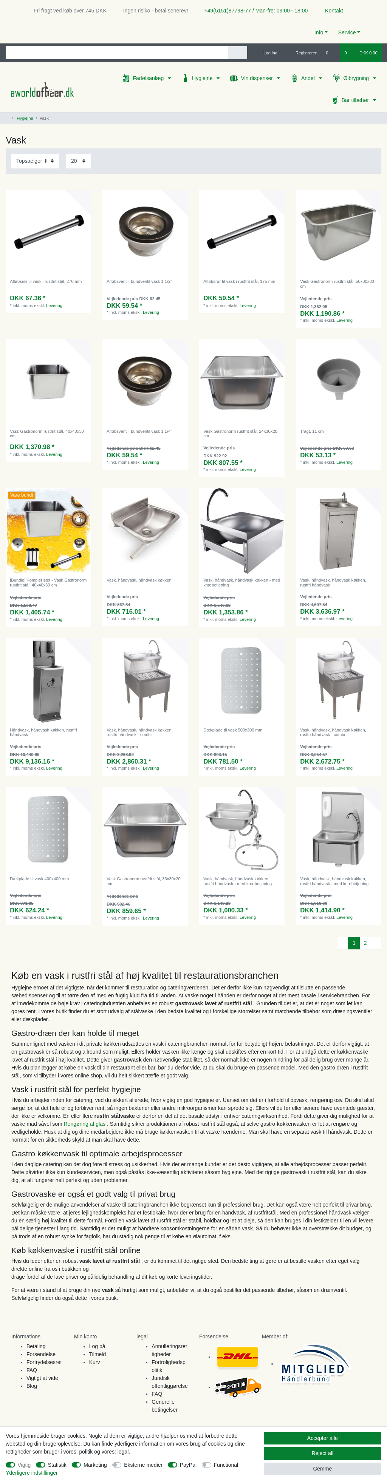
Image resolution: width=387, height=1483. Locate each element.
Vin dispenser (257, 78)
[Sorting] (35, 161)
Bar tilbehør (356, 100)
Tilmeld (97, 1354)
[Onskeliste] (331, 52)
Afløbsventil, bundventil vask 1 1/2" (139, 281)
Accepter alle (322, 1438)
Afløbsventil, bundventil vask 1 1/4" (139, 431)
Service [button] (347, 32)
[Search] (237, 52)
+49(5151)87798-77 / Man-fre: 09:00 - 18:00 (253, 11)
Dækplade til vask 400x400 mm (39, 879)
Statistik (57, 1465)
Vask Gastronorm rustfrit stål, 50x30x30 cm (337, 283)
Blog (31, 1386)
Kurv (94, 1362)
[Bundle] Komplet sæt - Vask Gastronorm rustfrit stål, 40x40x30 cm (48, 582)
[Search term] (117, 52)
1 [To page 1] (354, 943)
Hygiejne (203, 78)
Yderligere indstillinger (32, 1473)
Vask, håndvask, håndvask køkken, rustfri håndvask (333, 582)
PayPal (188, 1465)
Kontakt (330, 11)
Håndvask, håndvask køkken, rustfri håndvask (43, 732)
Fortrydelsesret (44, 1362)
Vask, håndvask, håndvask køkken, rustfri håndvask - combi (140, 732)
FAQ (31, 1370)
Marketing (95, 1465)
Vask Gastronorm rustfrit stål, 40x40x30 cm (47, 433)
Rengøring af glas (85, 1124)
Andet (308, 78)
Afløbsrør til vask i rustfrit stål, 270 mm (46, 281)
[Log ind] (267, 52)
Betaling (36, 1346)
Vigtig (24, 1465)
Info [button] (318, 32)
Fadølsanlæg (149, 78)
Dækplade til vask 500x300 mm (232, 730)
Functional (226, 1465)
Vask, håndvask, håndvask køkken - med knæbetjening (241, 582)
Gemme (322, 1469)
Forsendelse (41, 1354)
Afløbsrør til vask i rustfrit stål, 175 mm (239, 281)
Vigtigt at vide (42, 1378)
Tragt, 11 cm (312, 431)
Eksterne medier (143, 1465)
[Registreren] (302, 52)
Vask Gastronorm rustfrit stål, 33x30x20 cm (144, 881)
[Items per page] (78, 161)
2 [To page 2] (365, 943)
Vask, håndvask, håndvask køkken (139, 580)
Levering (54, 305)
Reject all (323, 1453)
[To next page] (376, 943)
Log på (97, 1346)
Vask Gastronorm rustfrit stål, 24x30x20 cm (240, 433)
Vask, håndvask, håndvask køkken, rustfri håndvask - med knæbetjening (237, 881)
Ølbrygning (356, 78)
